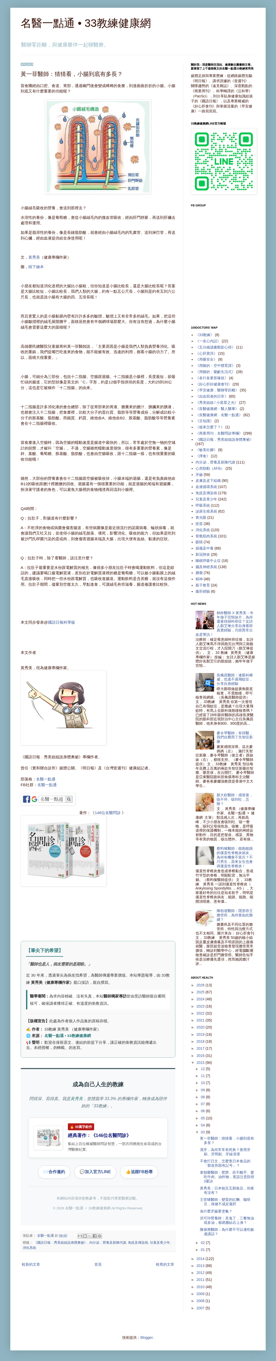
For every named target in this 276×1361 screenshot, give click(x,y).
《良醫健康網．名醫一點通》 (219, 415)
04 (203, 1125)
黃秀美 (34, 257)
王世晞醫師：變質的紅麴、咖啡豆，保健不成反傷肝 (225, 1201)
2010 (201, 1287)
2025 (201, 992)
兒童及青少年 (160, 1242)
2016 (201, 1056)
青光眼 (201, 517)
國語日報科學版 (61, 622)
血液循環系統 (206, 487)
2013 (201, 1266)
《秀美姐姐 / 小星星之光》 (217, 402)
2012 (201, 1273)
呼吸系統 (203, 505)
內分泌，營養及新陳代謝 (107, 1242)
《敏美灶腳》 (206, 450)
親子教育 (203, 585)
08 (203, 1097)
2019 (201, 1034)
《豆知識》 (205, 421)
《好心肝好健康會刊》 (214, 384)
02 (203, 1243)
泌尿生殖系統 (206, 511)
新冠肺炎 (203, 554)
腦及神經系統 (206, 567)
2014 (201, 1259)
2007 (201, 1308)
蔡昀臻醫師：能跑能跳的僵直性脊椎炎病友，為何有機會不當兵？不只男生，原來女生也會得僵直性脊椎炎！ (235, 857)
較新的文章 (31, 1264)
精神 (199, 579)
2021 (201, 1020)
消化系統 (29, 1248)
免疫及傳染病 (138, 1242)
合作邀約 (54, 1172)
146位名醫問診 (108, 812)
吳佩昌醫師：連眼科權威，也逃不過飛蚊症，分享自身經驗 (235, 679)
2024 (201, 999)
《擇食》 (203, 456)
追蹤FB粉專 (139, 1172)
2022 (201, 1013)
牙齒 (199, 475)
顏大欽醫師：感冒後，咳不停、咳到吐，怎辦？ (235, 799)
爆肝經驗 (203, 591)
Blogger (146, 1337)
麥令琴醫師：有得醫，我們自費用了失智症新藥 (235, 737)
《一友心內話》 (208, 341)
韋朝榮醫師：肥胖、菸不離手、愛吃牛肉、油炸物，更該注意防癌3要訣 (227, 1176)
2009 (201, 1294)
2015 (201, 1063)
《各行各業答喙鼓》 (212, 378)
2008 (201, 1301)
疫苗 (199, 524)
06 (203, 1111)
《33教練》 (205, 335)
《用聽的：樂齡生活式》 (215, 372)
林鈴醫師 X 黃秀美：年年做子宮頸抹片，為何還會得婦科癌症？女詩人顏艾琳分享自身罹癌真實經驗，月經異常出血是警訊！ (225, 624)
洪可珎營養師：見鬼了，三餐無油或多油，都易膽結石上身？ (227, 1220)
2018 (201, 1041)
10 (203, 1083)
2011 (201, 1280)
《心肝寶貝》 (206, 353)
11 (203, 1076)
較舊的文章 (165, 1264)
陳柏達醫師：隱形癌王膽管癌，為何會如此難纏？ (235, 915)
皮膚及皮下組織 (208, 480)
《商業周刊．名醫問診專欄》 (219, 433)
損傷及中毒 (205, 548)
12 (203, 1069)
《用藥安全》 (206, 359)
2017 (201, 1048)
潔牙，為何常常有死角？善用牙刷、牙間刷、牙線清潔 (225, 1152)
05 (203, 1118)
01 (203, 1250)
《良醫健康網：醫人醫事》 (217, 409)
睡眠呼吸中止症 (208, 561)
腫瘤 (199, 573)
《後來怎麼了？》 (210, 427)
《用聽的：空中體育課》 (215, 366)
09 (203, 1090)
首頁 (98, 1264)
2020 (201, 1027)
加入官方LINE (95, 1172)
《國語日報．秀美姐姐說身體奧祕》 (60, 1242)
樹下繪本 (36, 267)
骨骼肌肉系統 (206, 536)
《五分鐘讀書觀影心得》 (215, 347)
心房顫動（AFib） (210, 468)
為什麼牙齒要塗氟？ (216, 1211)
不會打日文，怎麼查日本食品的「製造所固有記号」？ (225, 1163)
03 (203, 1132)
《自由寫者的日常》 (212, 396)
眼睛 (199, 542)
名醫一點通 (45, 779)
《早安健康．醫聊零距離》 (217, 390)
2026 (201, 985)
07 (203, 1104)
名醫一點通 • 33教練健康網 (86, 23)
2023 (201, 1006)
